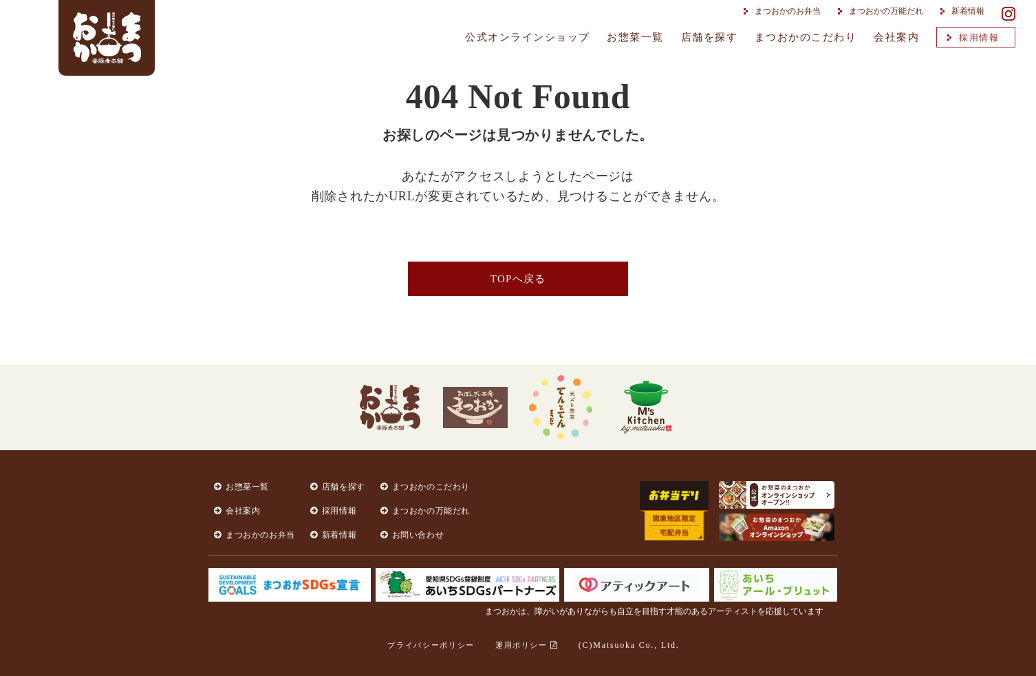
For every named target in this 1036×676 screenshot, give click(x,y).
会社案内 (896, 37)
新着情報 (963, 11)
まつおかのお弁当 (783, 11)
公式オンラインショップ (527, 37)
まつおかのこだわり (806, 37)
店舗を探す (709, 37)
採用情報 (974, 37)
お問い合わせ (418, 535)
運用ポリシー (526, 645)
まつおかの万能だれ (881, 11)
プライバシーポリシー (431, 645)
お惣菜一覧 (635, 37)
